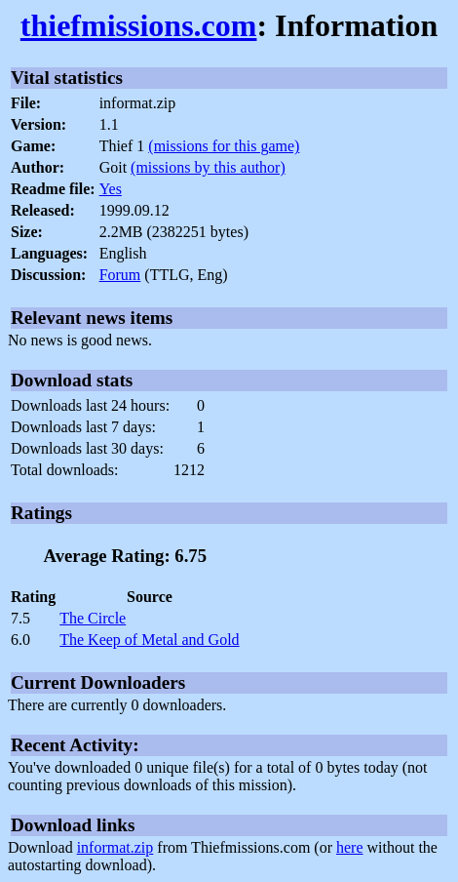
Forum (120, 274)
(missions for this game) (223, 146)
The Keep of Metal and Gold (149, 639)
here (349, 847)
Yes (110, 188)
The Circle (92, 618)
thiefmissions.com (138, 25)
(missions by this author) (208, 167)
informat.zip (115, 847)
